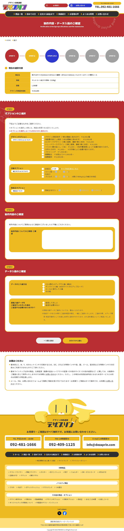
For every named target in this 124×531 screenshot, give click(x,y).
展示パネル (34, 474)
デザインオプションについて (22, 140)
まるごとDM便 (91, 498)
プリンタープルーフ (69, 189)
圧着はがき (13, 474)
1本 (59, 171)
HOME (8, 40)
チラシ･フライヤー (16, 471)
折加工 (47, 168)
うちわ (12, 486)
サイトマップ (63, 460)
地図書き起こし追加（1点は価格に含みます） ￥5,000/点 (68, 139)
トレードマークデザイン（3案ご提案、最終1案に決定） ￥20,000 (71, 144)
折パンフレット (55, 471)
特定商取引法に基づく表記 (46, 460)
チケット (24, 474)
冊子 (66, 471)
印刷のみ (28, 498)
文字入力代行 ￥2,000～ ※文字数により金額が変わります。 (70, 149)
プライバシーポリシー (79, 460)
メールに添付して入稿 (54, 288)
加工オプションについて (20, 171)
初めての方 (31, 14)
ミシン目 (48, 171)
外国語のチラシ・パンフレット (47, 502)
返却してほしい (52, 302)
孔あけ (47, 173)
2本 (67, 171)
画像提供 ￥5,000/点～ (55, 157)
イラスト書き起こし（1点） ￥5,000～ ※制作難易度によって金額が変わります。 (77, 147)
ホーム (17, 454)
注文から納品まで (47, 14)
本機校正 (97, 189)
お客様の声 (74, 14)
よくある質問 (88, 14)
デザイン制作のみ (16, 498)
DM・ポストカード (88, 471)
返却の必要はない (53, 304)
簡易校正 (85, 189)
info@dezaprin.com (101, 444)
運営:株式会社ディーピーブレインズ (62, 521)
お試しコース (103, 498)
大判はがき (102, 471)
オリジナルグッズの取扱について (21, 502)
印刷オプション (69, 498)
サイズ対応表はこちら (69, 168)
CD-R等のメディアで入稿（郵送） (59, 283)
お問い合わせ (80, 5)
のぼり (20, 486)
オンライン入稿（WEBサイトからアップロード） (65, 286)
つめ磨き (59, 486)
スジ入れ (48, 176)
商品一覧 (19, 14)
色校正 (80, 498)
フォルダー (75, 471)
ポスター (43, 471)
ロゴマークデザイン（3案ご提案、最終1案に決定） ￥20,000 (69, 142)
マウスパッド (47, 486)
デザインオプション (53, 498)
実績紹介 (62, 14)
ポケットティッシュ (33, 486)
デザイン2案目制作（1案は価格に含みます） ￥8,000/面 (67, 137)
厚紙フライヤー (31, 471)
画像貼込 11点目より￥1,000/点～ (59, 154)
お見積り (56, 5)
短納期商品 (39, 498)
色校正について (17, 190)
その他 (48, 290)
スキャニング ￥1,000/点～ (56, 152)
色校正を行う (50, 189)
